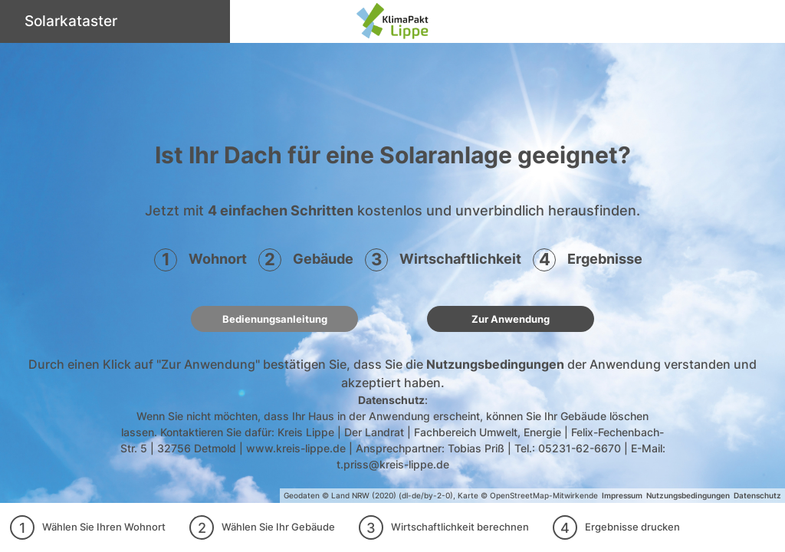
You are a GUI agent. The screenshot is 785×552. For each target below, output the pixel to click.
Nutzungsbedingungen (495, 364)
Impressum (622, 495)
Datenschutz (391, 399)
